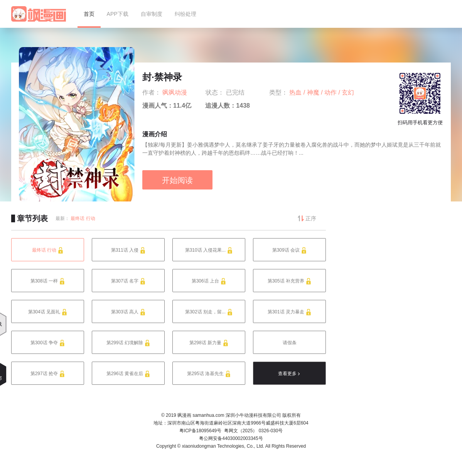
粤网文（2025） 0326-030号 (253, 430)
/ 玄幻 (346, 92)
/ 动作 (329, 92)
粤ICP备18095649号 (200, 430)
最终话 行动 (83, 218)
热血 (296, 92)
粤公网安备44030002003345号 (231, 438)
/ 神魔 (312, 92)
